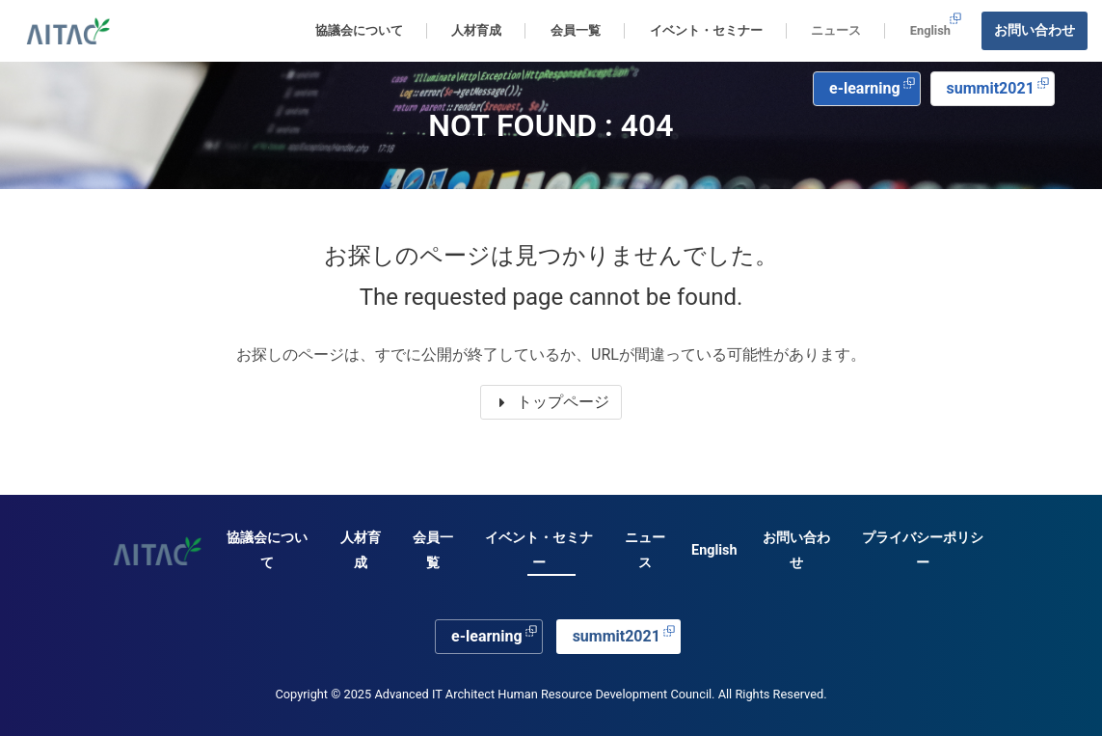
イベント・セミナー (539, 550)
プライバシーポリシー (922, 550)
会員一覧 (433, 550)
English (936, 25)
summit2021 (998, 86)
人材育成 (360, 550)
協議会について (267, 550)
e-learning (872, 86)
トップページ (551, 402)
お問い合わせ (1034, 30)
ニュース (836, 30)
